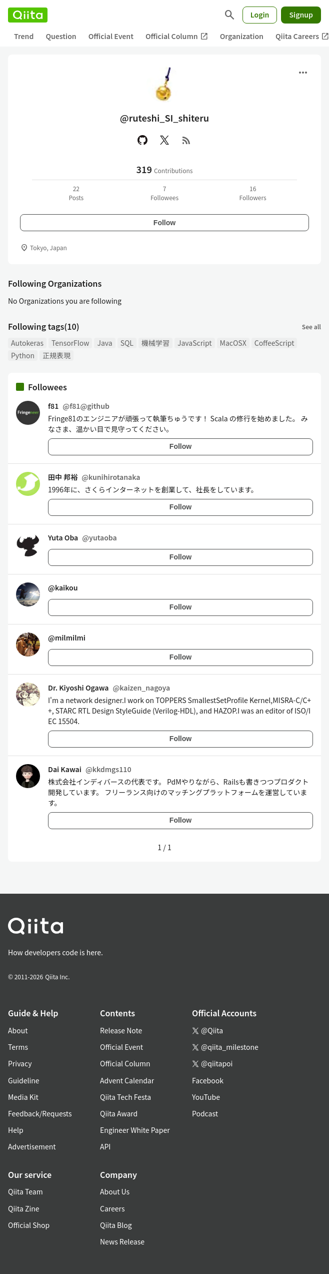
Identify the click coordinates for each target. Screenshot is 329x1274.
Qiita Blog (116, 1225)
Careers (112, 1208)
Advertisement (32, 1146)
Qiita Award (119, 1113)
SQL (127, 343)
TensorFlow (70, 343)
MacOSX (233, 343)
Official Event (111, 36)
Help (16, 1130)
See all (311, 326)
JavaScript (195, 343)
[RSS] (187, 140)
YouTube (206, 1097)
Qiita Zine (24, 1208)
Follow (165, 223)
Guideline (24, 1080)
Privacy (20, 1063)
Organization (242, 36)
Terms (18, 1047)
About (18, 1030)
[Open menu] (303, 73)
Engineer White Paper (135, 1130)
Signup (301, 15)
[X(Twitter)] (165, 140)
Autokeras (27, 343)
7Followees (164, 193)
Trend (24, 36)
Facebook (208, 1080)
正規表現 (56, 355)
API (105, 1146)
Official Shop (29, 1225)
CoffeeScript (274, 343)
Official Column (177, 36)
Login (260, 15)
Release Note (121, 1030)
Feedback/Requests (40, 1113)
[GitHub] (143, 140)
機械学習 (156, 343)
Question (61, 36)
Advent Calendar (127, 1080)
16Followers (253, 193)
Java (104, 343)
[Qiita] (28, 15)
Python (22, 355)
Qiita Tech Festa (125, 1097)
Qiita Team (25, 1191)
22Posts (76, 193)
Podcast (205, 1113)
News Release (122, 1241)
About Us (115, 1191)
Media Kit (23, 1097)
